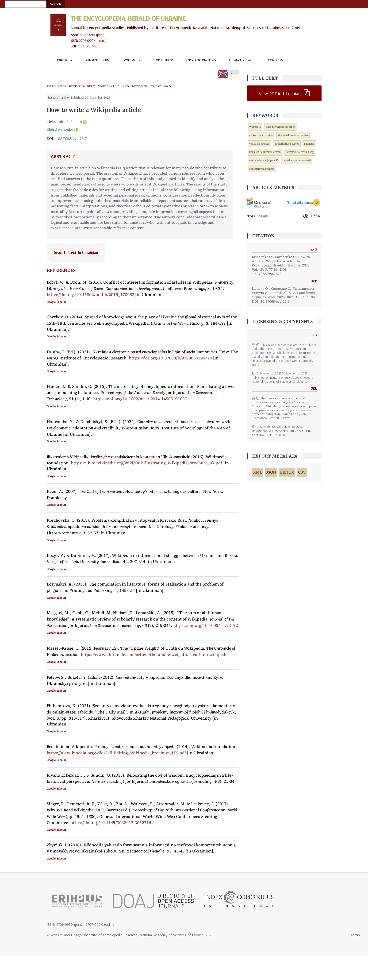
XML (257, 472)
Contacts (275, 60)
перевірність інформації (297, 160)
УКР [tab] (234, 74)
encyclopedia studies (81, 86)
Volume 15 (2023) (110, 86)
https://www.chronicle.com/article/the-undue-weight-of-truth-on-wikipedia (154, 654)
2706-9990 (87, 35)
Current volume (98, 60)
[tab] (143, 252)
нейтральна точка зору (300, 152)
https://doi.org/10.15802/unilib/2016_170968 (90, 294)
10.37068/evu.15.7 (71, 138)
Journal (65, 60)
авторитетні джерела (262, 168)
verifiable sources (259, 143)
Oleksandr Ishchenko (64, 122)
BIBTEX (287, 472)
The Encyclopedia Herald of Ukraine (128, 18)
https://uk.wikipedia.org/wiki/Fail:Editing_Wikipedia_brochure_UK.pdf (116, 753)
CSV (302, 472)
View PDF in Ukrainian (280, 93)
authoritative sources (287, 143)
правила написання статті (265, 152)
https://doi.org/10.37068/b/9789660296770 (170, 358)
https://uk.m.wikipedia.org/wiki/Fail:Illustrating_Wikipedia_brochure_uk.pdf (146, 463)
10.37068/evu (88, 46)
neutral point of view (261, 135)
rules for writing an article (280, 127)
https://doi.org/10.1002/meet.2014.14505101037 (140, 399)
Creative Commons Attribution (278, 404)
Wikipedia (255, 127)
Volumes (133, 60)
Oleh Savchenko (60, 129)
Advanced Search (242, 60)
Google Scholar (56, 302)
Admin (355, 935)
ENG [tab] (223, 74)
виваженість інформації (263, 160)
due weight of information (293, 135)
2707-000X (87, 41)
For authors (164, 60)
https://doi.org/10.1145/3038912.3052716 (110, 822)
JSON (271, 472)
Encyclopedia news (201, 60)
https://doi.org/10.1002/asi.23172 (205, 625)
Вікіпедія (309, 143)
